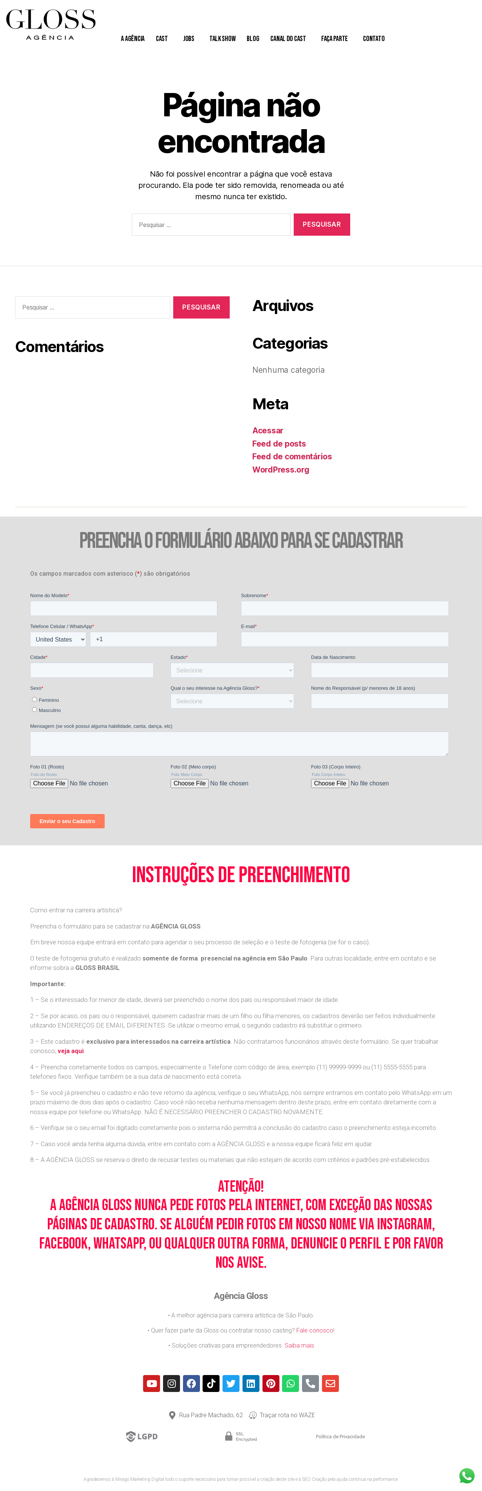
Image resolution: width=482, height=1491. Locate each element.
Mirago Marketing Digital (139, 1479)
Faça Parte (336, 38)
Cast (164, 38)
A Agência (133, 38)
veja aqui (71, 1051)
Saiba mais (299, 1345)
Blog (253, 38)
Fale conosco (314, 1330)
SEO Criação (314, 1479)
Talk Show (222, 38)
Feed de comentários (292, 456)
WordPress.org (281, 469)
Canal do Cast (290, 38)
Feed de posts (279, 443)
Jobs (190, 38)
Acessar (268, 430)
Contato (375, 38)
